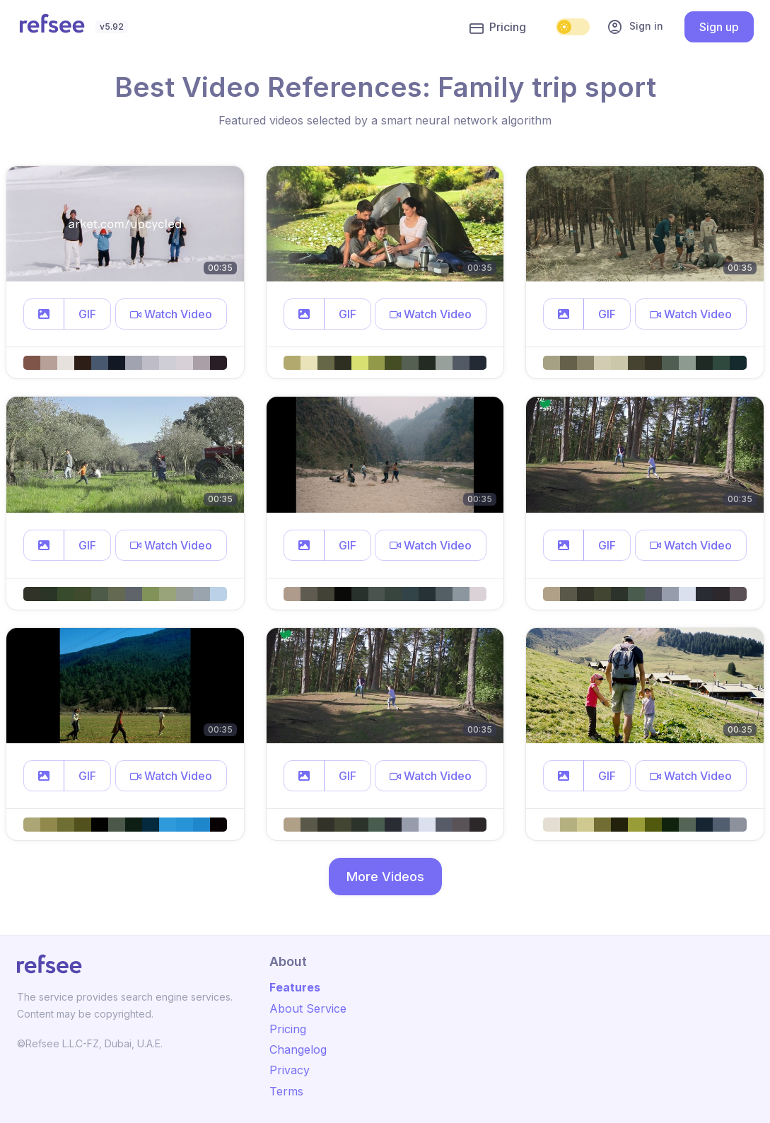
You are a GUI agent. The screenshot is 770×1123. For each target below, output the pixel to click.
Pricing (497, 27)
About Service (307, 1008)
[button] (43, 314)
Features (294, 987)
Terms (286, 1091)
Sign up (719, 27)
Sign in (635, 26)
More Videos (385, 876)
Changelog (298, 1049)
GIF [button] (87, 314)
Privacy (289, 1070)
